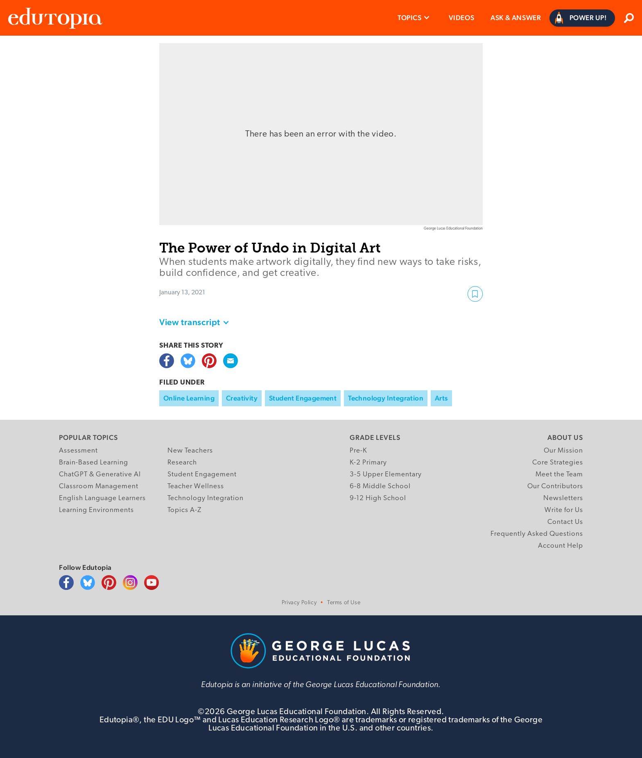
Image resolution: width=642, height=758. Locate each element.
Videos (462, 18)
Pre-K (358, 450)
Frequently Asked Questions (537, 533)
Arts (441, 398)
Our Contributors (555, 486)
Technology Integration (385, 398)
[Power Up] (582, 18)
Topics (410, 18)
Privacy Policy (299, 603)
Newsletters (563, 498)
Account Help (560, 545)
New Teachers (190, 450)
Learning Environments (96, 510)
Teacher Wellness (195, 486)
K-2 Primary (368, 462)
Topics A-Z (184, 510)
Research (182, 462)
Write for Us (564, 510)
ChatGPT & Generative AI (100, 474)
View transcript (189, 322)
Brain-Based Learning (93, 462)
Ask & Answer (516, 18)
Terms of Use (343, 603)
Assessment (78, 450)
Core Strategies (557, 462)
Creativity (242, 398)
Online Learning (189, 398)
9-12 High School (378, 498)
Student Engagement (303, 398)
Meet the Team (559, 474)
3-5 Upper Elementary (386, 474)
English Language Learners (102, 498)
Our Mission (563, 450)
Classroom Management (98, 486)
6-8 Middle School (380, 486)
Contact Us (565, 522)
